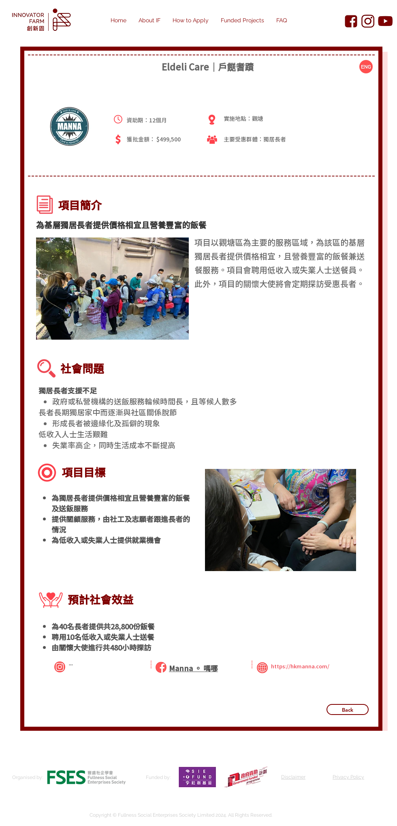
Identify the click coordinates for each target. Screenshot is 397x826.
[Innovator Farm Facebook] (351, 21)
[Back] (348, 709)
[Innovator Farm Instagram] (368, 21)
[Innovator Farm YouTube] (385, 21)
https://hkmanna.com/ (300, 666)
